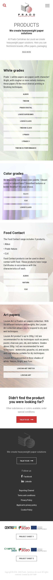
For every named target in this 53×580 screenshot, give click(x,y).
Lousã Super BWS (25, 114)
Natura (25, 282)
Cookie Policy (26, 510)
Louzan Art (26, 375)
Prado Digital (26, 108)
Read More (26, 52)
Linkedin (26, 481)
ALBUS (26, 94)
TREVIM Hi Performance (25, 148)
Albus (26, 276)
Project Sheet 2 (26, 558)
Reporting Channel (26, 490)
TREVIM (26, 101)
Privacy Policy (26, 500)
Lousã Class (26, 121)
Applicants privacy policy (27, 505)
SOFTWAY (33, 575)
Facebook (26, 476)
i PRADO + (26, 141)
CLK (25, 200)
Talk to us (26, 420)
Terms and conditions (26, 495)
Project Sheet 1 (26, 536)
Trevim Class (26, 128)
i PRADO (26, 135)
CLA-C (25, 194)
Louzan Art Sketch (26, 368)
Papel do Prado (26, 11)
